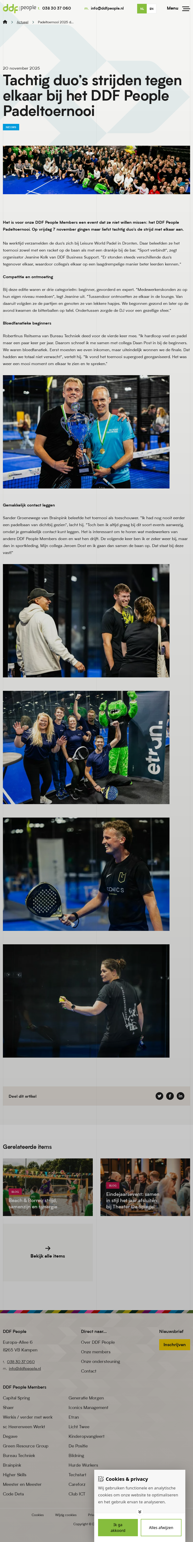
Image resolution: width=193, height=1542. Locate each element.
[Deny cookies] (161, 1527)
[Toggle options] (140, 1512)
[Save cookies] (118, 1527)
